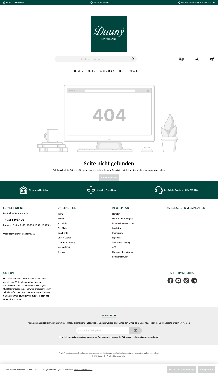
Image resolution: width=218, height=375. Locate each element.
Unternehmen (67, 208)
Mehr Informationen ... (83, 369)
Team (60, 214)
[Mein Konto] (196, 59)
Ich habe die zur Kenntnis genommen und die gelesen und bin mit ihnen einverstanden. (111, 337)
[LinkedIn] (194, 280)
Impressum (117, 233)
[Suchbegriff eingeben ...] (92, 59)
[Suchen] (133, 59)
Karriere (61, 252)
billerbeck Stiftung (66, 242)
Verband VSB (64, 247)
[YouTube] (178, 280)
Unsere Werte (64, 237)
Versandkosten (103, 353)
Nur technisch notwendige (181, 369)
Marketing (117, 228)
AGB (114, 247)
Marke (61, 218)
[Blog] (186, 280)
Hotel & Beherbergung (122, 218)
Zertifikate (62, 228)
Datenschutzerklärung (122, 252)
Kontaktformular (26, 233)
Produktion (63, 223)
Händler (116, 214)
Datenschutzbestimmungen (83, 337)
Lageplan (116, 237)
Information (120, 208)
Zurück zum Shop (109, 177)
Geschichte (63, 233)
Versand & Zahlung (121, 242)
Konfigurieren (206, 369)
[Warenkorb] (211, 59)
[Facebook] (170, 280)
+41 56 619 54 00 (13, 220)
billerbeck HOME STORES (124, 223)
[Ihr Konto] (181, 59)
